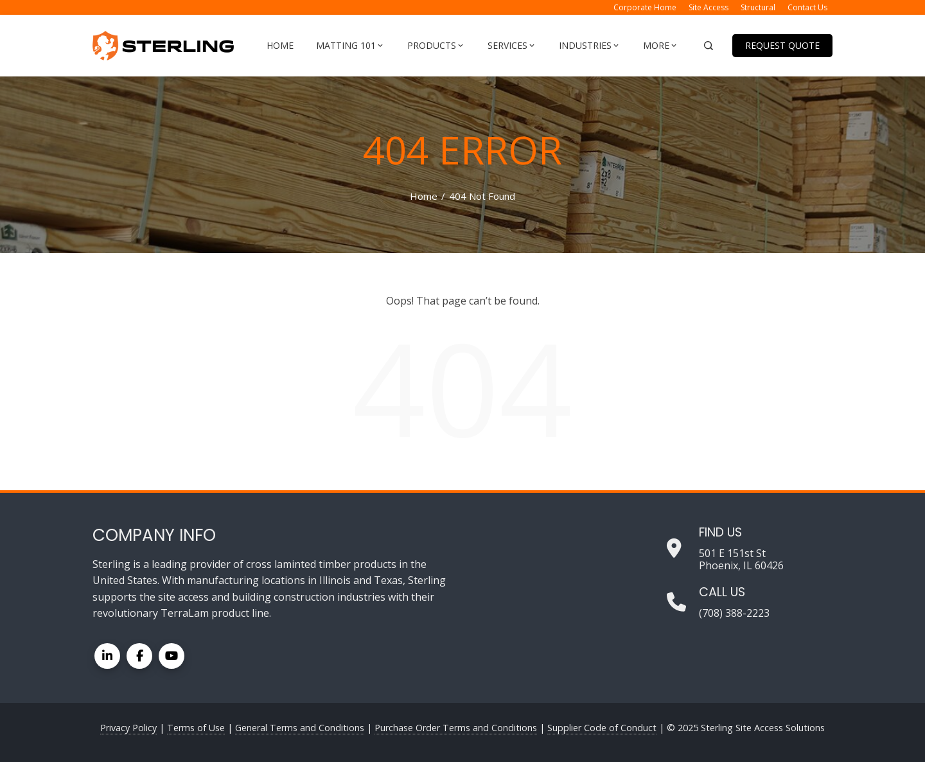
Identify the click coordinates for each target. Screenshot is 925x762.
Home (280, 45)
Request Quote (782, 45)
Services (512, 45)
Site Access (708, 7)
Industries (590, 45)
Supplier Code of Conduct (601, 728)
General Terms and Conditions (299, 728)
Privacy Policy (128, 728)
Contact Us (807, 7)
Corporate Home (644, 7)
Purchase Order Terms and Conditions (455, 728)
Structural (758, 7)
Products (436, 45)
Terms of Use (196, 728)
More (660, 45)
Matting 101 (350, 45)
